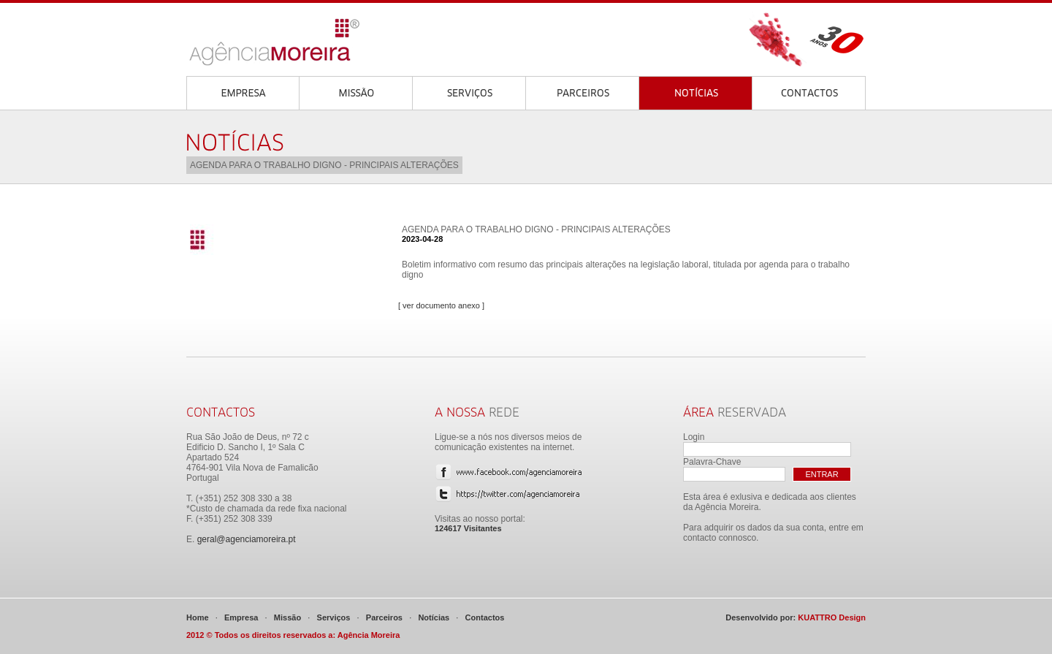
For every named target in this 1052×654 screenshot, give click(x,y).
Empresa (241, 617)
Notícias (433, 617)
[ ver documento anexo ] (441, 305)
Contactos (485, 617)
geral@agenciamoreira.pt (246, 539)
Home (197, 617)
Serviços (334, 617)
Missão (287, 617)
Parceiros (384, 617)
